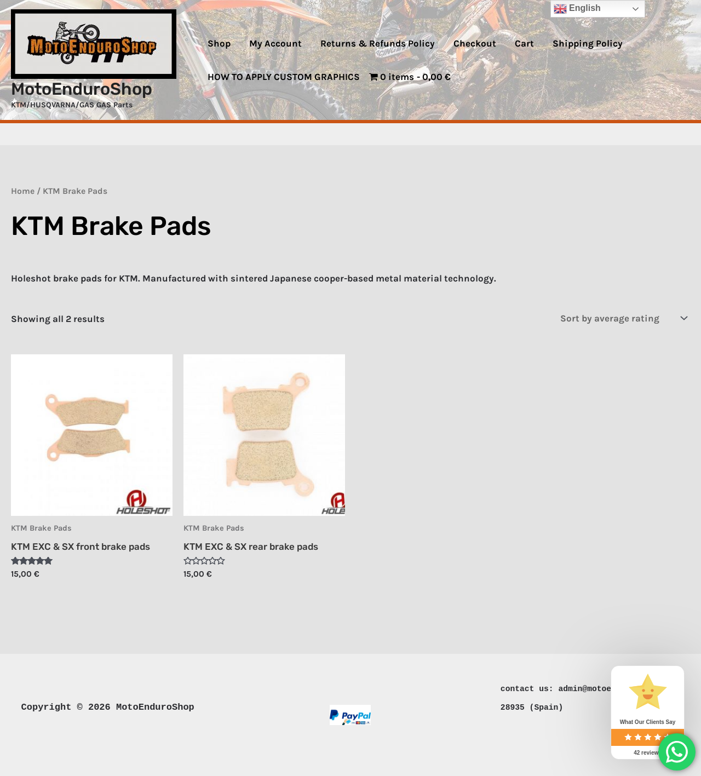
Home (23, 191)
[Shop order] (621, 318)
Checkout (474, 43)
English (577, 8)
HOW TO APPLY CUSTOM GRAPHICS (284, 76)
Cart (524, 43)
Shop (219, 43)
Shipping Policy (588, 43)
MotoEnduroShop (81, 89)
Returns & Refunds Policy (377, 43)
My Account (275, 43)
